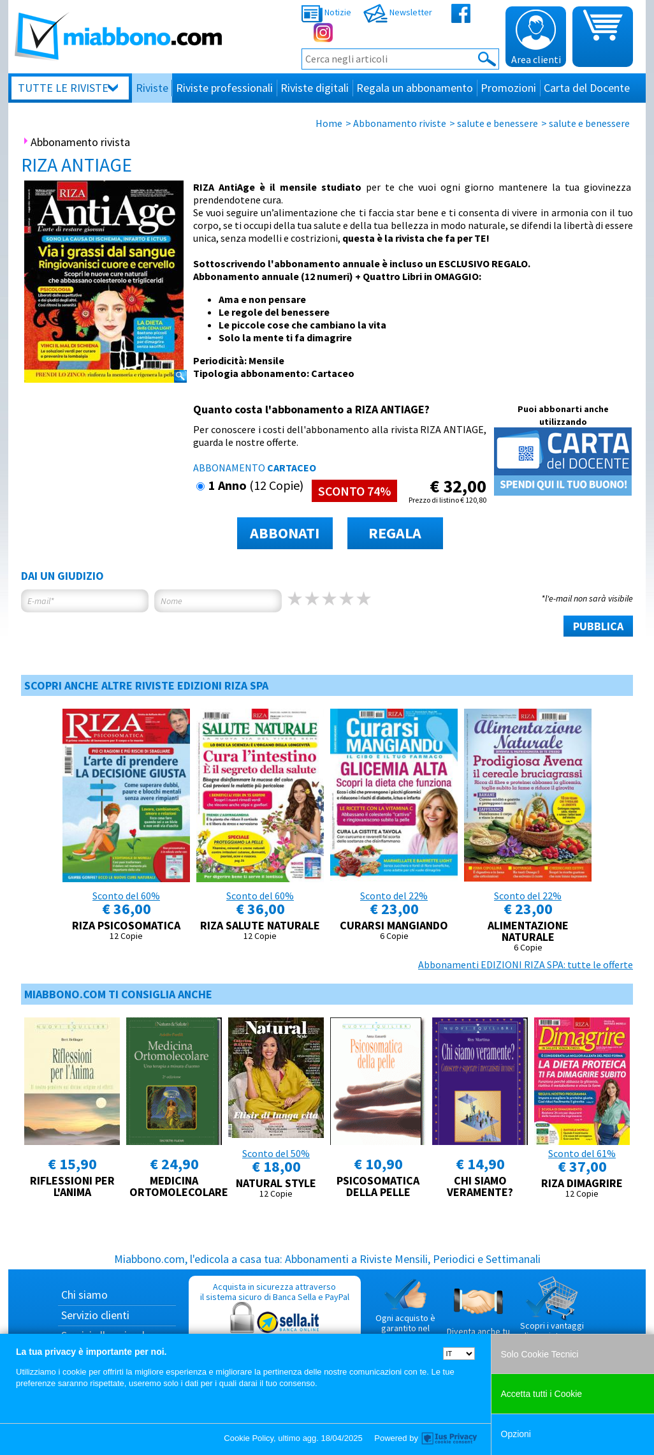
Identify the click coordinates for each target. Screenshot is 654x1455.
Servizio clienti (95, 1315)
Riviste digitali (314, 87)
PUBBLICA (598, 626)
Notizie (326, 12)
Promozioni (508, 87)
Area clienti (536, 38)
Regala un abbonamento (414, 87)
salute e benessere (497, 123)
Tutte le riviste (63, 87)
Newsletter (397, 12)
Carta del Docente (587, 87)
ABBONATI (284, 533)
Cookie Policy (248, 1438)
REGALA (394, 533)
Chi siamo (84, 1294)
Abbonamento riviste (399, 123)
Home (329, 123)
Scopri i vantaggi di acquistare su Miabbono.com (552, 1313)
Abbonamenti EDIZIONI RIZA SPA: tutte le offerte (525, 964)
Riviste (152, 87)
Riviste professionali (224, 87)
